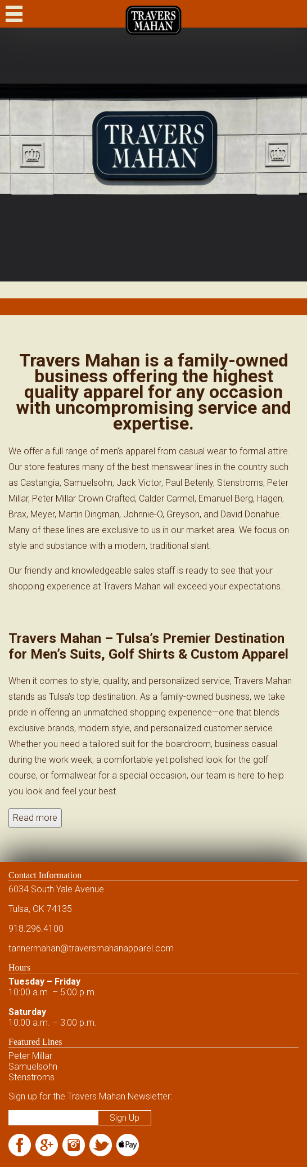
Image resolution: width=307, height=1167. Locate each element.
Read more (35, 817)
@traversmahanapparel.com (117, 948)
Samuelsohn (32, 1066)
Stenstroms (31, 1077)
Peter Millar (30, 1055)
